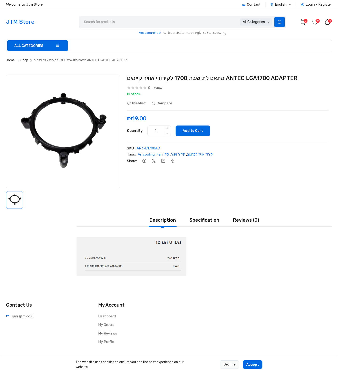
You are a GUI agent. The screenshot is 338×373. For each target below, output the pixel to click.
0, (164, 32)
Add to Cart (193, 131)
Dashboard (107, 316)
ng (225, 32)
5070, (217, 32)
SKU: (130, 148)
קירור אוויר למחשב (200, 154)
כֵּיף (167, 154)
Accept (252, 368)
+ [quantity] (167, 128)
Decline (229, 368)
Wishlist (136, 103)
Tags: (131, 154)
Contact (251, 4)
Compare (162, 103)
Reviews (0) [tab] (246, 220)
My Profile (106, 342)
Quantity (135, 131)
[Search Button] (279, 22)
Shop (24, 60)
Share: (132, 161)
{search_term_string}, (184, 32)
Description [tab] (162, 220)
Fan (160, 154)
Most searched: (150, 32)
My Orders (106, 325)
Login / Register (316, 4)
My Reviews (107, 333)
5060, (207, 32)
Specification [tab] (204, 220)
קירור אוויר (178, 154)
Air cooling (146, 154)
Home (10, 60)
